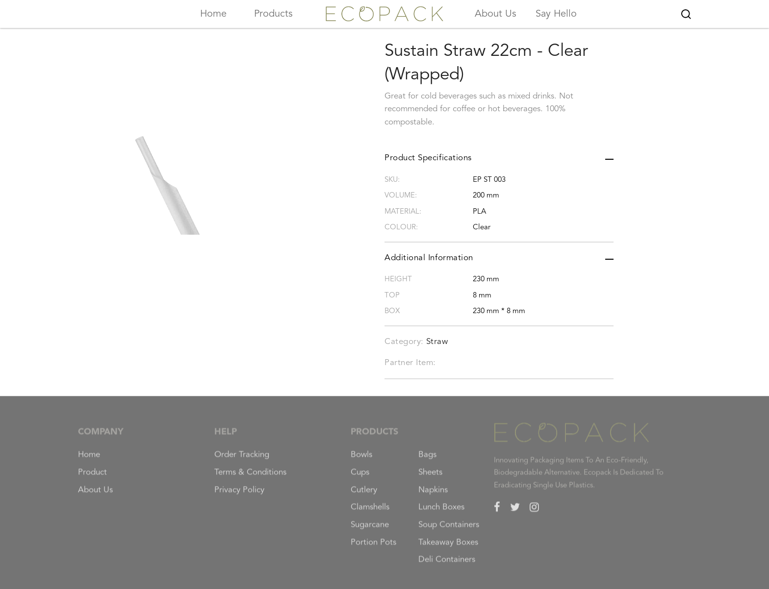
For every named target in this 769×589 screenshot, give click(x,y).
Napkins (433, 495)
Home (213, 14)
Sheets (430, 477)
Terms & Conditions (250, 477)
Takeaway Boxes (448, 547)
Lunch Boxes (441, 512)
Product (92, 477)
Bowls (361, 459)
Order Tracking (241, 459)
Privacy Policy (239, 495)
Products (273, 14)
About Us (495, 14)
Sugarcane (370, 529)
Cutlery (364, 495)
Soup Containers (448, 529)
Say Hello (556, 14)
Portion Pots (373, 547)
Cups (360, 477)
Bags (427, 459)
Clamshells (370, 512)
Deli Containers (446, 565)
